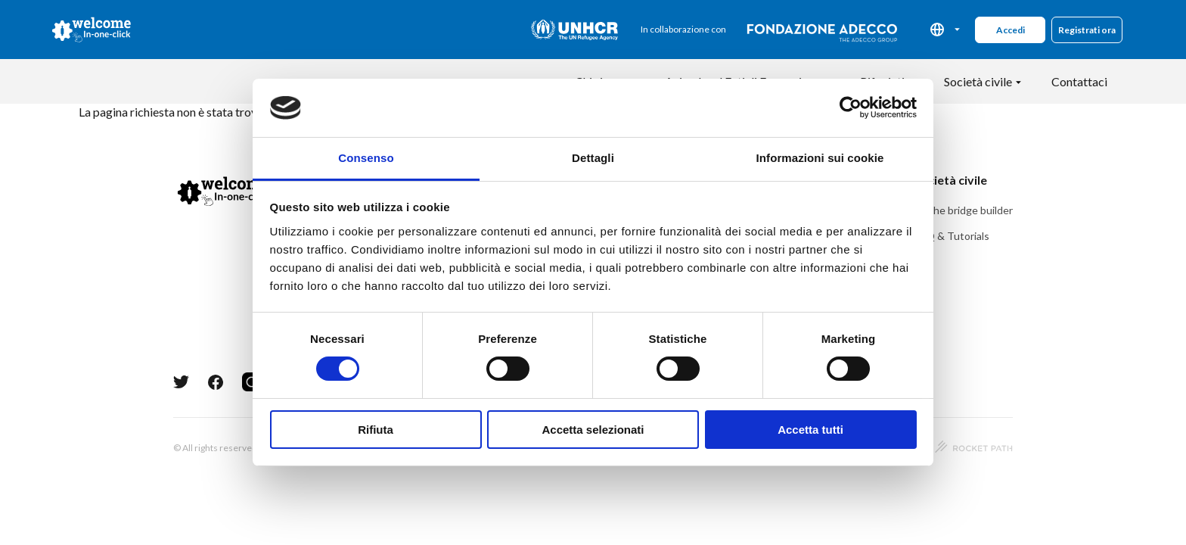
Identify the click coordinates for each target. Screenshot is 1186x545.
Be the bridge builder (963, 210)
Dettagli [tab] (593, 157)
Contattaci (1079, 81)
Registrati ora (1087, 30)
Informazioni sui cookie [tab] (820, 157)
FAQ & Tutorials (951, 235)
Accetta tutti (810, 429)
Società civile (978, 81)
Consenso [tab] (365, 157)
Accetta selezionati (593, 429)
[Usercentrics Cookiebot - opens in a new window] (850, 107)
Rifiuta (375, 429)
